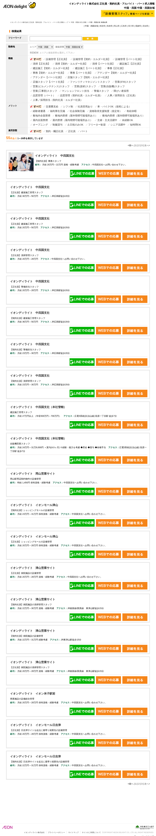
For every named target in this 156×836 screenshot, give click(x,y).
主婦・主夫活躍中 (107, 120)
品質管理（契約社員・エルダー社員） (81, 95)
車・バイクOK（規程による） (114, 106)
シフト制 (68, 106)
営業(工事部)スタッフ (45, 91)
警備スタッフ (101, 91)
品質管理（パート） (44, 95)
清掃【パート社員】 (103, 63)
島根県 (109, 26)
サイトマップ (73, 832)
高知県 (145, 26)
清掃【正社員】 (41, 63)
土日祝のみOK (75, 124)
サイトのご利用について (91, 832)
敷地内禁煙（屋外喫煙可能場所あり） (76, 115)
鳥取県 (102, 26)
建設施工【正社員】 (130, 63)
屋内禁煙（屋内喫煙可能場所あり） (73, 120)
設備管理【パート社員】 (129, 59)
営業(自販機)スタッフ (113, 86)
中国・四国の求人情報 (79, 22)
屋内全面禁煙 (40, 120)
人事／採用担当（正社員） (122, 95)
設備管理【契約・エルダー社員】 (92, 59)
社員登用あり (85, 106)
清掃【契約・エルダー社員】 (71, 63)
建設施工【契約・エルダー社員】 (51, 68)
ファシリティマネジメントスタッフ (90, 82)
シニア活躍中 (117, 124)
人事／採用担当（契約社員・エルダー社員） (58, 100)
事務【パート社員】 (81, 72)
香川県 (131, 26)
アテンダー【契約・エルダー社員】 (117, 72)
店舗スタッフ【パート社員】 (49, 82)
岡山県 (116, 26)
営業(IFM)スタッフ (125, 82)
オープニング (40, 124)
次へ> (147, 145)
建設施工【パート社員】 (89, 68)
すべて (37, 59)
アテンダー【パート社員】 (48, 77)
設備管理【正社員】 (57, 59)
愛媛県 (138, 26)
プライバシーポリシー (56, 832)
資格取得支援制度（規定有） (105, 111)
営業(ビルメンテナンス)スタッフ (51, 86)
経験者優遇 (39, 111)
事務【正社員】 (116, 68)
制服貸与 (58, 124)
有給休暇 (132, 111)
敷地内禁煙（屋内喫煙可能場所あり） (123, 115)
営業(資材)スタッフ (85, 86)
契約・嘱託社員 (54, 131)
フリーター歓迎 (97, 124)
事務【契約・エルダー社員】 (49, 72)
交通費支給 (52, 106)
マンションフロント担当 (75, 91)
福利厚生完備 (57, 111)
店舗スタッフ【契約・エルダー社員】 (89, 77)
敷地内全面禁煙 (41, 115)
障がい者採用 (121, 91)
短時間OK (135, 124)
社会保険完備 (77, 111)
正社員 (71, 131)
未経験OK (127, 120)
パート (84, 131)
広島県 (124, 26)
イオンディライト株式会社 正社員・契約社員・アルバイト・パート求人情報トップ (39, 22)
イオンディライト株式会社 (34, 832)
